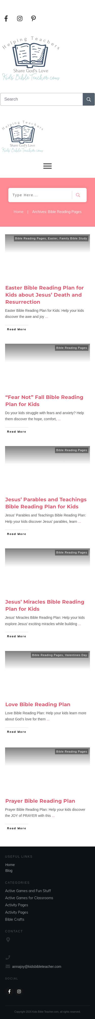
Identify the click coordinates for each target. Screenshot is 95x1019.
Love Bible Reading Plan (37, 704)
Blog (8, 871)
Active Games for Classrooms (29, 898)
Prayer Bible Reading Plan (40, 801)
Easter (53, 238)
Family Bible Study (73, 238)
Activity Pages (16, 905)
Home (10, 865)
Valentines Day (76, 655)
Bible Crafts (14, 919)
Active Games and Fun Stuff (28, 891)
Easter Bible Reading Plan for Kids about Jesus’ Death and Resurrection (44, 295)
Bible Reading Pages (30, 238)
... (46, 317)
